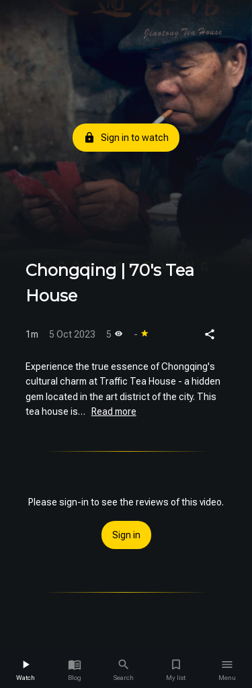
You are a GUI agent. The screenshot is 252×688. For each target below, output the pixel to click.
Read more (113, 411)
